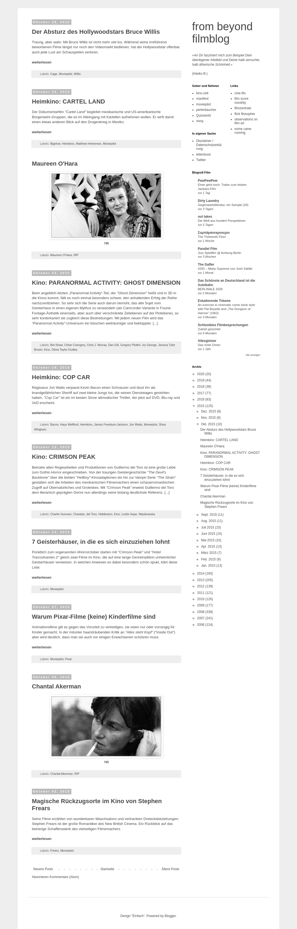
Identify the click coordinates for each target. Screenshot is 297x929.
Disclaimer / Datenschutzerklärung (209, 145)
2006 (201, 625)
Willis (77, 73)
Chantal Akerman (56, 686)
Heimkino (68, 143)
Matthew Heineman (88, 143)
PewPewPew (207, 181)
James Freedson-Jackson (111, 424)
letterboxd (203, 154)
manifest (202, 99)
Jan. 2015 (208, 565)
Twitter (201, 160)
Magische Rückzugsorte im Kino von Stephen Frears (226, 504)
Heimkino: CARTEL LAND (68, 101)
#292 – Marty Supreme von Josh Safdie (225, 268)
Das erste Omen (209, 345)
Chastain (79, 514)
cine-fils (240, 93)
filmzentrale (243, 108)
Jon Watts (136, 424)
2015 (201, 406)
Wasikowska (147, 514)
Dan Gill (113, 345)
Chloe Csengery (74, 345)
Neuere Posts (43, 869)
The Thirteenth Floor (212, 236)
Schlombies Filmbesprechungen (223, 325)
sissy (200, 121)
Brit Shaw (56, 345)
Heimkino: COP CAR (61, 377)
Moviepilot (65, 73)
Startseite (107, 869)
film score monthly (241, 100)
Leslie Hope (129, 514)
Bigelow (55, 143)
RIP (76, 255)
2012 (201, 586)
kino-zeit (202, 93)
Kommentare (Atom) (64, 877)
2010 (201, 599)
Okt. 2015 (208, 424)
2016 (201, 399)
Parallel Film (207, 249)
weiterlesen (41, 62)
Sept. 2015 (209, 515)
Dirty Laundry (208, 201)
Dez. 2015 (209, 411)
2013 (201, 580)
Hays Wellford (69, 424)
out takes (205, 216)
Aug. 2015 (209, 521)
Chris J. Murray (97, 345)
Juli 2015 (208, 527)
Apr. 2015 (208, 546)
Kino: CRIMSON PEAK (63, 456)
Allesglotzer (207, 341)
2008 (201, 612)
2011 (201, 593)
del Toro (91, 514)
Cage (53, 73)
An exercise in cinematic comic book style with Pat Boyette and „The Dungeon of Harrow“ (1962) (226, 309)
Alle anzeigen (253, 355)
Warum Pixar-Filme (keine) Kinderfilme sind (94, 616)
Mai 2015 (208, 540)
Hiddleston (105, 514)
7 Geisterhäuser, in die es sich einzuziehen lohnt (101, 541)
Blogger (170, 916)
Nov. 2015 (209, 418)
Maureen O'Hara (55, 163)
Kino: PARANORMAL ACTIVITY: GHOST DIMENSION (106, 282)
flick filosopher (245, 114)
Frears (54, 850)
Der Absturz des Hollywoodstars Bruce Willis (96, 31)
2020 (201, 374)
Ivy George (149, 345)
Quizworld (203, 115)
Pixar (68, 659)
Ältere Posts (170, 869)
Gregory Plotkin (130, 345)
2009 (201, 605)
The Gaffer (206, 264)
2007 (201, 618)
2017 (201, 393)
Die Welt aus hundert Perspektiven (222, 220)
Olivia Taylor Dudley (64, 349)
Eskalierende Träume (214, 301)
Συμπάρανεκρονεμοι (214, 233)
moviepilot (203, 104)
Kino (47, 349)
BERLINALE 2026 (210, 289)
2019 (201, 380)
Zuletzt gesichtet (209, 329)
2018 (201, 386)
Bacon (54, 424)
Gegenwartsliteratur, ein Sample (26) (223, 205)
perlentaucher (206, 110)
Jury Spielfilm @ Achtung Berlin (219, 252)
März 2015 (209, 553)
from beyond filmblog (222, 32)
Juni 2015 (208, 534)
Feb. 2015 (209, 559)
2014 (201, 573)
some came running (243, 131)
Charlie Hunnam (60, 514)
